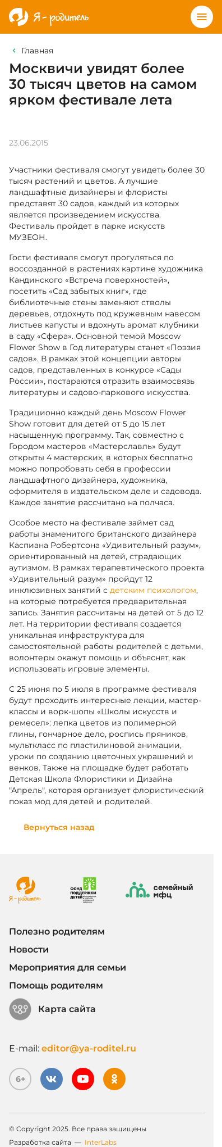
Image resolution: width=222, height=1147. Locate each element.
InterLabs (101, 1142)
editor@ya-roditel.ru (88, 1048)
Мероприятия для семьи (67, 967)
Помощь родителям (56, 985)
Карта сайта (52, 1009)
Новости (29, 949)
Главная (37, 51)
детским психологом (153, 590)
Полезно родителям (57, 931)
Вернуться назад (59, 827)
